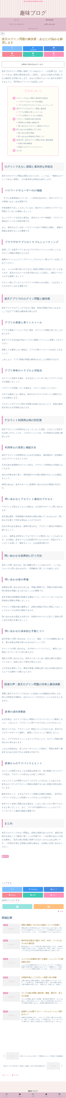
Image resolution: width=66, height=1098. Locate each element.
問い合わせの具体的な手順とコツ (31, 137)
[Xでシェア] (12, 48)
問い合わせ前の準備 (26, 133)
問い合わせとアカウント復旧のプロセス (34, 126)
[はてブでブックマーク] (54, 48)
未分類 (5, 857)
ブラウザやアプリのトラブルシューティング (35, 105)
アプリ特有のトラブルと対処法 (30, 116)
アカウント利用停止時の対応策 (28, 119)
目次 (30, 90)
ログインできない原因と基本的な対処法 (32, 98)
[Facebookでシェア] (33, 48)
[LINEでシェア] (33, 54)
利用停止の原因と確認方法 (28, 123)
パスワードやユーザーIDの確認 (30, 102)
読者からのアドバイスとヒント (30, 147)
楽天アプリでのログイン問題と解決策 (31, 109)
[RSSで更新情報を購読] (49, 907)
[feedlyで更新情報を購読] (17, 907)
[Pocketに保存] (12, 54)
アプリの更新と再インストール (30, 112)
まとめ (19, 151)
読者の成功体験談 (25, 144)
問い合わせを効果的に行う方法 (28, 130)
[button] (54, 54)
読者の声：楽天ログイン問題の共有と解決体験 (34, 140)
